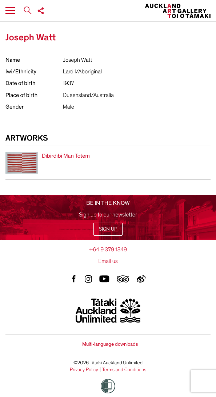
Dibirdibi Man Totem (66, 156)
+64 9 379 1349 (108, 250)
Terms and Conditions (124, 369)
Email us (108, 261)
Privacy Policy (84, 369)
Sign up (108, 229)
